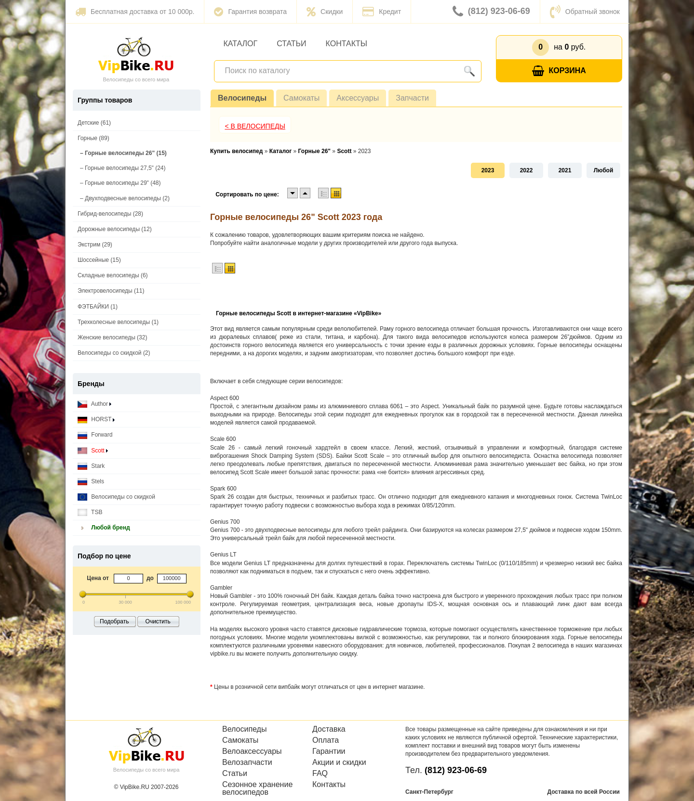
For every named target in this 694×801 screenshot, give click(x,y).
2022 (526, 170)
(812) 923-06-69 (491, 11)
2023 (487, 170)
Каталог (241, 43)
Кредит (381, 11)
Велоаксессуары (252, 751)
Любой (604, 170)
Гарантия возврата (250, 11)
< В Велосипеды (255, 126)
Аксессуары (357, 98)
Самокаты (301, 98)
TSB (90, 512)
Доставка (329, 729)
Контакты (346, 43)
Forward (95, 435)
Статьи (291, 43)
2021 (565, 170)
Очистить (158, 621)
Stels (91, 481)
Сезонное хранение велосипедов (257, 788)
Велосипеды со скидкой (116, 497)
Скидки (325, 11)
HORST (96, 419)
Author (94, 404)
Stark (91, 466)
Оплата (325, 740)
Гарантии (329, 751)
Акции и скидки (339, 762)
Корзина (559, 71)
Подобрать (114, 621)
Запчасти (412, 98)
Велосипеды (242, 98)
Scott (93, 450)
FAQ (320, 773)
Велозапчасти (247, 762)
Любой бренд (104, 527)
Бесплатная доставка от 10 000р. (134, 11)
